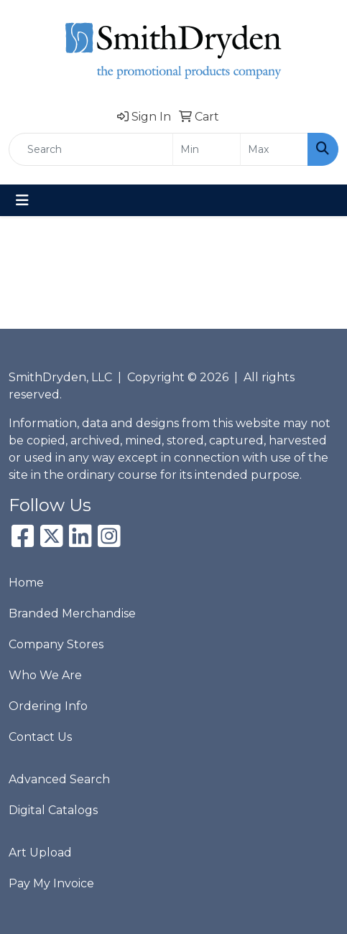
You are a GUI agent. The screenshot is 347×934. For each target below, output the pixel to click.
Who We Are (45, 675)
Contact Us (40, 737)
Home (26, 582)
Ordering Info (48, 706)
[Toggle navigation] (22, 200)
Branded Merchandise (72, 613)
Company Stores (56, 644)
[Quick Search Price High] (274, 149)
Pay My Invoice (51, 883)
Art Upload (40, 852)
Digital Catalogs (53, 810)
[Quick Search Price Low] (206, 149)
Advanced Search (59, 779)
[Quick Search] (91, 149)
